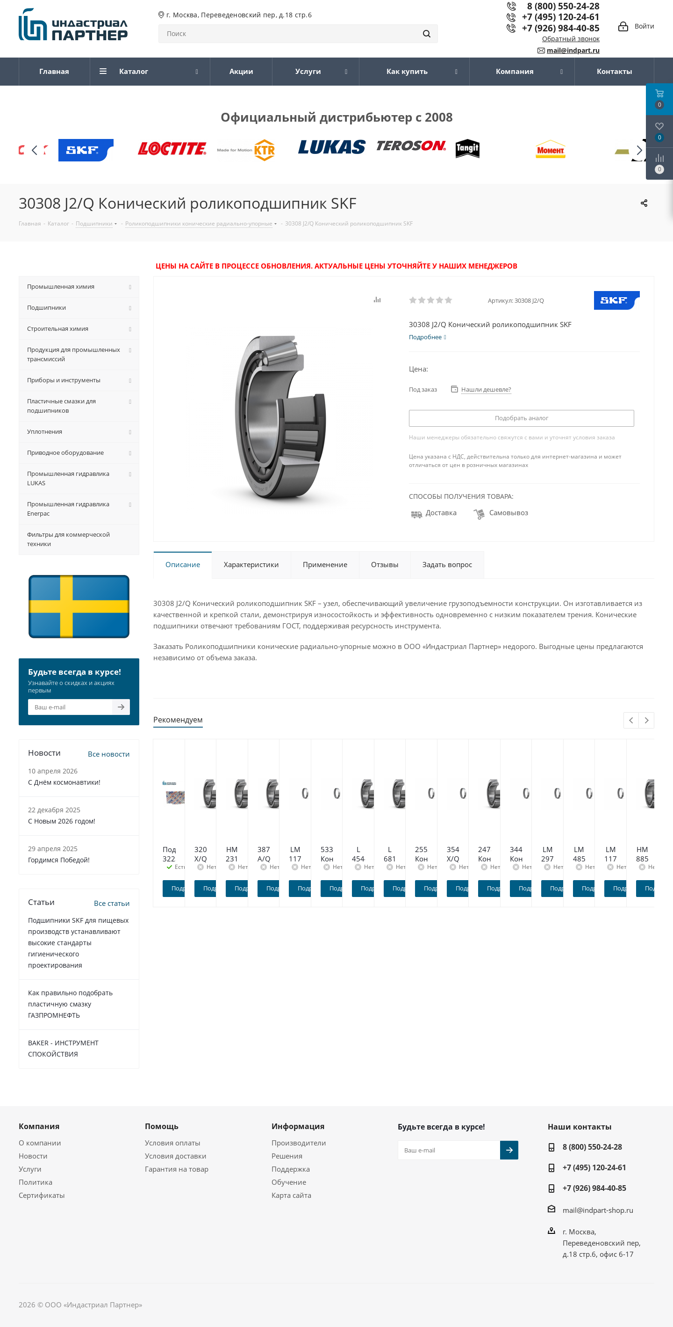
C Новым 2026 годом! (61, 821)
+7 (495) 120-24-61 (561, 16)
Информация (298, 1126)
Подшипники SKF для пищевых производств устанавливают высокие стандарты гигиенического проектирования (78, 943)
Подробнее (216, 888)
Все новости (109, 753)
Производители (299, 1142)
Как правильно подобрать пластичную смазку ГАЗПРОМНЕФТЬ (70, 1004)
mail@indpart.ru (573, 50)
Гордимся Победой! (59, 859)
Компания (39, 1126)
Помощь (162, 1126)
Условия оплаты (172, 1142)
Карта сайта (291, 1195)
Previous (631, 721)
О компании (40, 1142)
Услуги (30, 1169)
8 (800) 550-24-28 (592, 1147)
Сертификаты (42, 1195)
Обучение (289, 1182)
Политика (35, 1182)
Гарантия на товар (176, 1169)
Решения (287, 1155)
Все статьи (112, 903)
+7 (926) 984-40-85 (561, 28)
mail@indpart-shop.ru (598, 1210)
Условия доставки (176, 1155)
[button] (639, 150)
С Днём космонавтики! (64, 782)
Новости (33, 1155)
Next (646, 721)
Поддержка (291, 1169)
